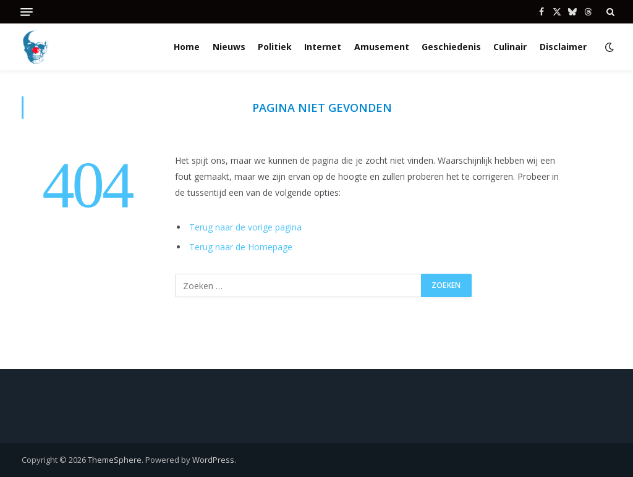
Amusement (381, 47)
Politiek (275, 47)
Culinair (510, 47)
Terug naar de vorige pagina (245, 227)
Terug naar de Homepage (240, 247)
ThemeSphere (115, 459)
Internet (322, 47)
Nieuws (229, 47)
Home (187, 47)
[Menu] (26, 12)
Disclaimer (563, 47)
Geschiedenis (451, 47)
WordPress (213, 459)
